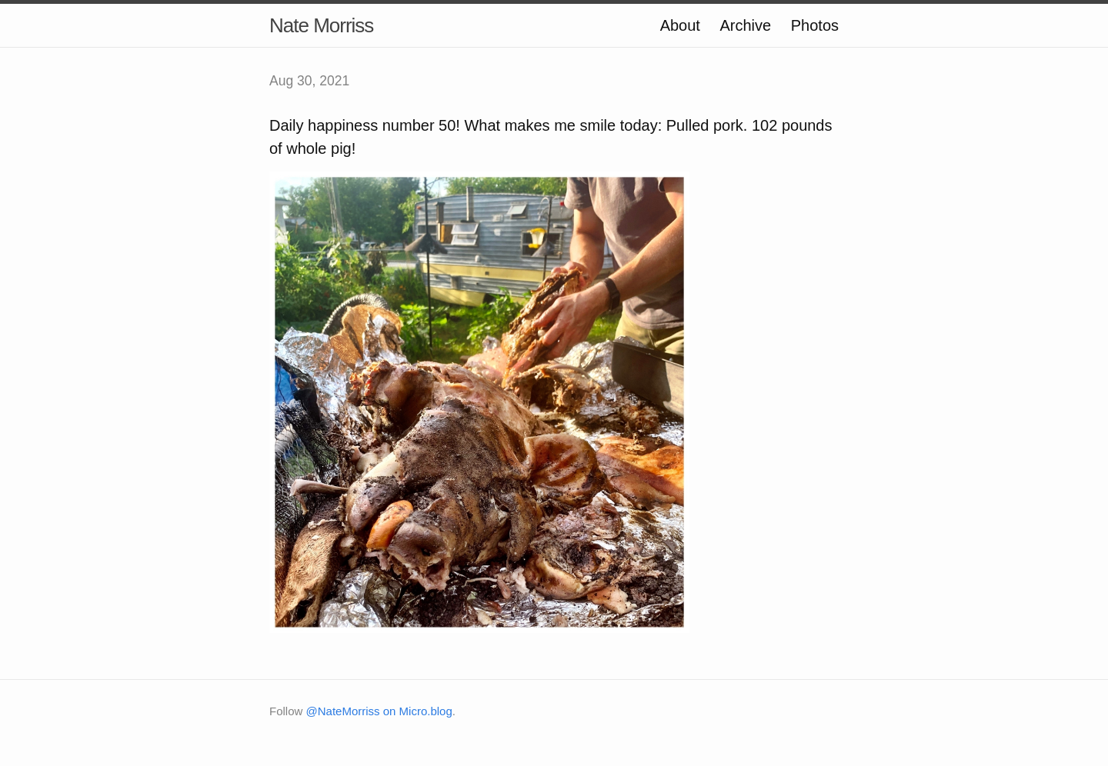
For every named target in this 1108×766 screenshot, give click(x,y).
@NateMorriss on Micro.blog (379, 711)
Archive (745, 25)
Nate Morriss (321, 25)
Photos (815, 25)
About (680, 25)
